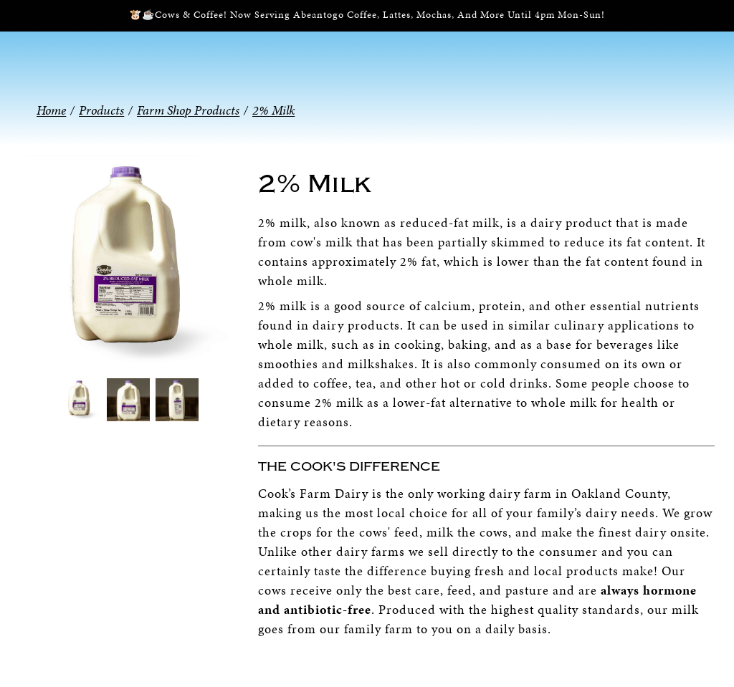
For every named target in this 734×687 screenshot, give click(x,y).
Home (51, 110)
